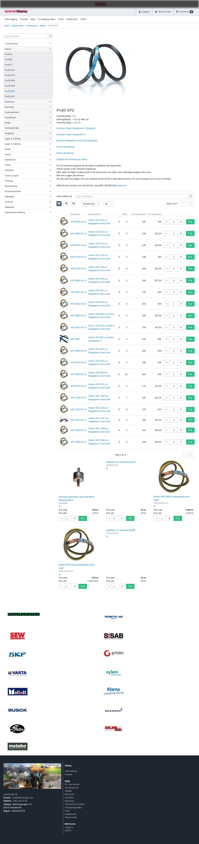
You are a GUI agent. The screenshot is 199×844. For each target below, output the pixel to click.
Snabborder (72, 19)
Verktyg (9, 181)
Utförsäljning (11, 19)
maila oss (121, 185)
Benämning (93, 214)
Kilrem (43, 26)
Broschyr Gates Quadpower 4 (70, 134)
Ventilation (10, 159)
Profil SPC (10, 70)
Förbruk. (9, 202)
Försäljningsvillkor (47, 19)
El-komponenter (13, 191)
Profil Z (8, 65)
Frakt (61, 19)
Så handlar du (71, 787)
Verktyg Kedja (12, 128)
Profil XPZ (10, 91)
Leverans (69, 797)
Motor (8, 149)
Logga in (69, 827)
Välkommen (17, 26)
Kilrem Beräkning (64, 153)
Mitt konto (69, 794)
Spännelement (12, 112)
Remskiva (9, 101)
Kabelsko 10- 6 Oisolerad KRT (121, 462)
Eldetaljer (9, 196)
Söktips (68, 791)
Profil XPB (10, 86)
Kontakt (24, 19)
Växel (8, 154)
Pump (8, 165)
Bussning (9, 107)
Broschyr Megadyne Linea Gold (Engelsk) (76, 140)
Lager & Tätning (13, 138)
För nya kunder (72, 784)
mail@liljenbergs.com (22, 797)
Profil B (8, 59)
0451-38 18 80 (20, 801)
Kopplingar (10, 117)
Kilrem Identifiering (65, 147)
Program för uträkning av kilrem (71, 159)
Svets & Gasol (12, 175)
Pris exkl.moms (139, 214)
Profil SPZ (10, 75)
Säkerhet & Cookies (74, 804)
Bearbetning (11, 186)
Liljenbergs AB (10, 794)
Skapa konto (71, 817)
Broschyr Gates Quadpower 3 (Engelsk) (75, 128)
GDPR (83, 19)
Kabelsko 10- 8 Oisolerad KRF (120, 530)
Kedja (8, 122)
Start (7, 26)
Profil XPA (10, 80)
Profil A (8, 54)
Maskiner (9, 170)
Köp (190, 221)
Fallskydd (9, 207)
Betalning (69, 801)
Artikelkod (75, 214)
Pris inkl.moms (154, 214)
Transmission (31, 26)
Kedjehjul (9, 133)
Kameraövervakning (15, 212)
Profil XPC (10, 96)
